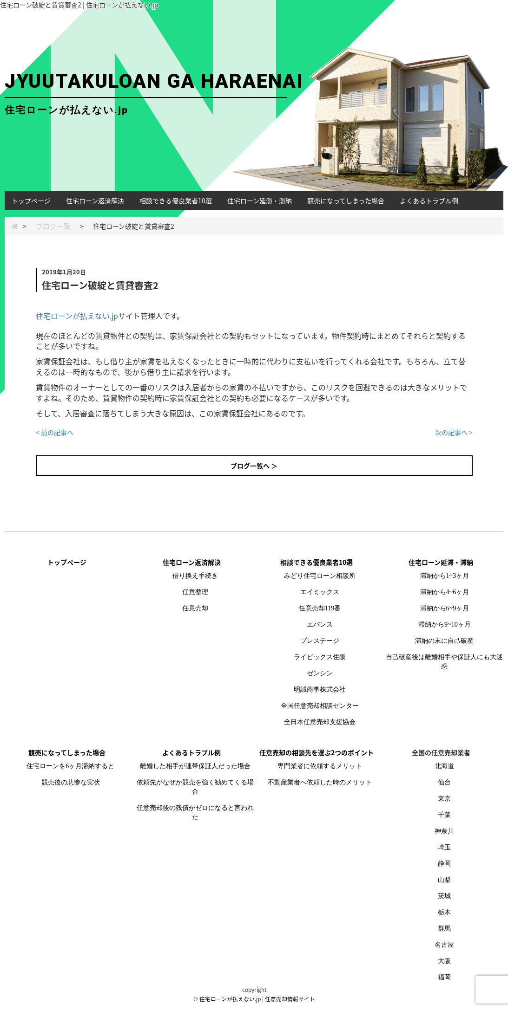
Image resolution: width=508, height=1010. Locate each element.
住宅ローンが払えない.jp (77, 315)
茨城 (444, 896)
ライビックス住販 (320, 657)
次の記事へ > (454, 432)
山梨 (444, 879)
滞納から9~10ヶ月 (444, 624)
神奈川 (444, 831)
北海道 (444, 766)
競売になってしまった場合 (345, 200)
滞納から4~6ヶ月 (444, 592)
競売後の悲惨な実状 (70, 782)
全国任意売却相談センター (320, 705)
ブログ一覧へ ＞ (254, 465)
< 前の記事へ (54, 432)
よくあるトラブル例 (429, 200)
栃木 (444, 912)
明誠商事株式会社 (320, 689)
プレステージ (319, 640)
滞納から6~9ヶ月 (444, 608)
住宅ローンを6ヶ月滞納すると (70, 766)
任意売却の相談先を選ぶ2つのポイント (316, 752)
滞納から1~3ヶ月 (444, 575)
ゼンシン (320, 673)
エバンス (320, 624)
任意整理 (195, 592)
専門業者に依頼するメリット (319, 766)
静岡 (444, 863)
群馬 (444, 928)
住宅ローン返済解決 (95, 200)
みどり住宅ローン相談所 (320, 575)
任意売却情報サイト (290, 999)
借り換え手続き (195, 575)
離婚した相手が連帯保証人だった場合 (195, 766)
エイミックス (319, 592)
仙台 (444, 782)
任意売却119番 (320, 608)
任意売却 (195, 608)
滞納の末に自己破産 (444, 640)
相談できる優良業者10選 (175, 200)
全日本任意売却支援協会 (320, 722)
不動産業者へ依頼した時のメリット (320, 782)
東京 (444, 798)
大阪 (444, 961)
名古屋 (444, 944)
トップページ (31, 200)
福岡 (444, 977)
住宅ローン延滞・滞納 (259, 200)
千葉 (444, 814)
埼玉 (444, 847)
